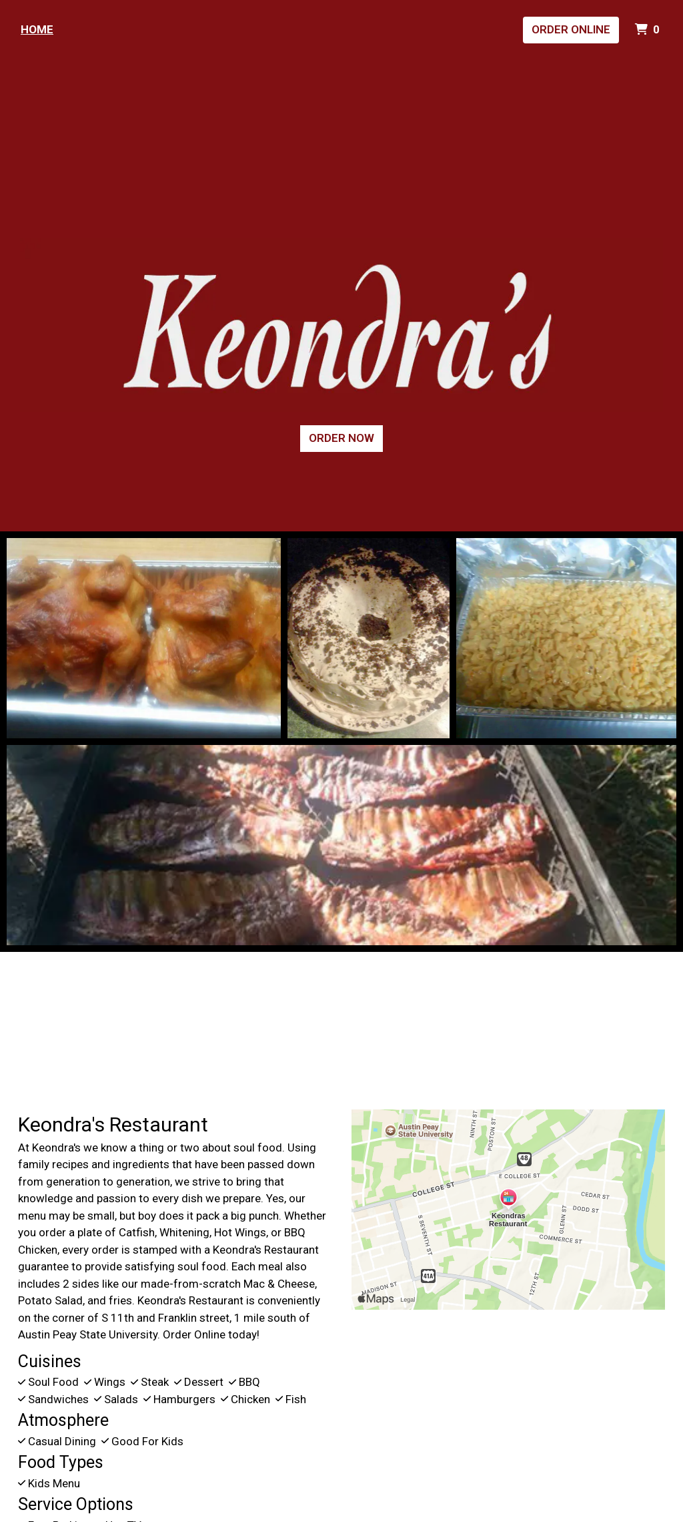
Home (37, 29)
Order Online (571, 29)
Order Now (341, 438)
